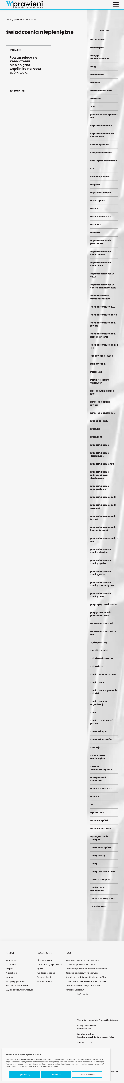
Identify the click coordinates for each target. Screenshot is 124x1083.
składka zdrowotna (104, 660)
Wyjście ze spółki (90, 985)
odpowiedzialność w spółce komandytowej (104, 288)
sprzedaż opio (104, 733)
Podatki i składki (44, 981)
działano (104, 84)
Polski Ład (104, 373)
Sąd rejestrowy (104, 644)
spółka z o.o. (104, 684)
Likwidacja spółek (96, 977)
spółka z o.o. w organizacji (104, 704)
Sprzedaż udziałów (73, 990)
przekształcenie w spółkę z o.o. (104, 596)
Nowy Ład (104, 234)
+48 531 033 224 (84, 1043)
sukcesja (104, 749)
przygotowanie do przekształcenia (104, 615)
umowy (104, 798)
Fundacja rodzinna (45, 973)
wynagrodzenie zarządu (104, 839)
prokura (104, 430)
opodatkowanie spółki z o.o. (104, 348)
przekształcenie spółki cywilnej (104, 508)
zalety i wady (104, 857)
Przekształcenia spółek (94, 981)
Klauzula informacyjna (16, 985)
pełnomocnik (104, 365)
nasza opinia (104, 202)
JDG (104, 108)
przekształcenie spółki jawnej (104, 519)
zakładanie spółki (104, 849)
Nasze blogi (11, 973)
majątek (104, 186)
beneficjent (104, 49)
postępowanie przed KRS (104, 394)
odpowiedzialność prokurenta (104, 243)
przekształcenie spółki (104, 498)
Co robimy (11, 964)
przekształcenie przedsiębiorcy (104, 489)
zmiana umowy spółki (104, 900)
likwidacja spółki (104, 178)
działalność (104, 76)
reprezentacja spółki (104, 625)
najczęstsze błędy (104, 194)
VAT (104, 806)
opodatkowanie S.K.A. (104, 308)
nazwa (104, 210)
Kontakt (10, 977)
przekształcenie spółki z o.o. (104, 541)
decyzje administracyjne (104, 58)
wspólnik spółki (104, 822)
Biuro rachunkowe (88, 960)
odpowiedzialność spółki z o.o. (104, 265)
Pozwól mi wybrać (87, 1074)
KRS (104, 170)
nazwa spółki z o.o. (104, 218)
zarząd (104, 865)
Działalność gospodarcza (49, 964)
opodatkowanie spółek (104, 316)
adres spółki (104, 41)
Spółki (40, 969)
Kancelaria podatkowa (94, 969)
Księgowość (90, 973)
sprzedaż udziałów (104, 741)
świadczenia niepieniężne (104, 758)
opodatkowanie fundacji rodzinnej (104, 299)
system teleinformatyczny (104, 769)
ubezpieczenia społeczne (104, 780)
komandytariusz (104, 146)
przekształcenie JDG (104, 465)
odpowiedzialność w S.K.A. (104, 276)
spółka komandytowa (104, 675)
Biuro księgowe (71, 960)
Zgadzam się (24, 1074)
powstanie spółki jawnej (104, 405)
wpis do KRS (104, 814)
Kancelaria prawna (73, 969)
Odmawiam (56, 1074)
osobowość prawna (104, 357)
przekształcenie (104, 446)
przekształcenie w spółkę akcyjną (104, 552)
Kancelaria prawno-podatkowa (79, 964)
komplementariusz (104, 154)
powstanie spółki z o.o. (104, 414)
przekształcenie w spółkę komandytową (104, 585)
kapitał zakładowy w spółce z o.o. (104, 136)
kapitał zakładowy (104, 127)
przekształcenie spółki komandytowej (104, 530)
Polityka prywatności (16, 981)
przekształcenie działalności (104, 456)
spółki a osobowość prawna (104, 723)
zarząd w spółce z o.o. (104, 873)
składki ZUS (104, 668)
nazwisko (104, 226)
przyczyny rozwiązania (104, 606)
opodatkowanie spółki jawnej (104, 326)
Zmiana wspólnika (72, 985)
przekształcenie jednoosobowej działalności (104, 476)
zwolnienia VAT (104, 908)
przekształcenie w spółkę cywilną (104, 563)
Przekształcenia (44, 977)
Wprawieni (11, 960)
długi (104, 68)
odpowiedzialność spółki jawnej (104, 254)
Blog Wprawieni (44, 960)
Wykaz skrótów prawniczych (19, 990)
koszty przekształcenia (104, 162)
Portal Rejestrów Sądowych (104, 383)
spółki (104, 714)
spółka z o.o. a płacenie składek (104, 693)
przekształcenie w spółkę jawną (104, 574)
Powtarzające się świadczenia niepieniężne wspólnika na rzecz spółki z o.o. (25, 72)
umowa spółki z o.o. (104, 790)
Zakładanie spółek (72, 981)
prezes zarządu (104, 422)
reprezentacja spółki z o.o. (104, 634)
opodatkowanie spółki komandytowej (104, 337)
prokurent (104, 438)
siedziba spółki (104, 652)
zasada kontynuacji (104, 881)
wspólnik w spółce (104, 830)
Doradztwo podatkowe (75, 977)
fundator (104, 100)
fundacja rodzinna (104, 92)
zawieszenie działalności (104, 890)
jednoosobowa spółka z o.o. (104, 117)
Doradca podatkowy (74, 973)
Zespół (9, 969)
